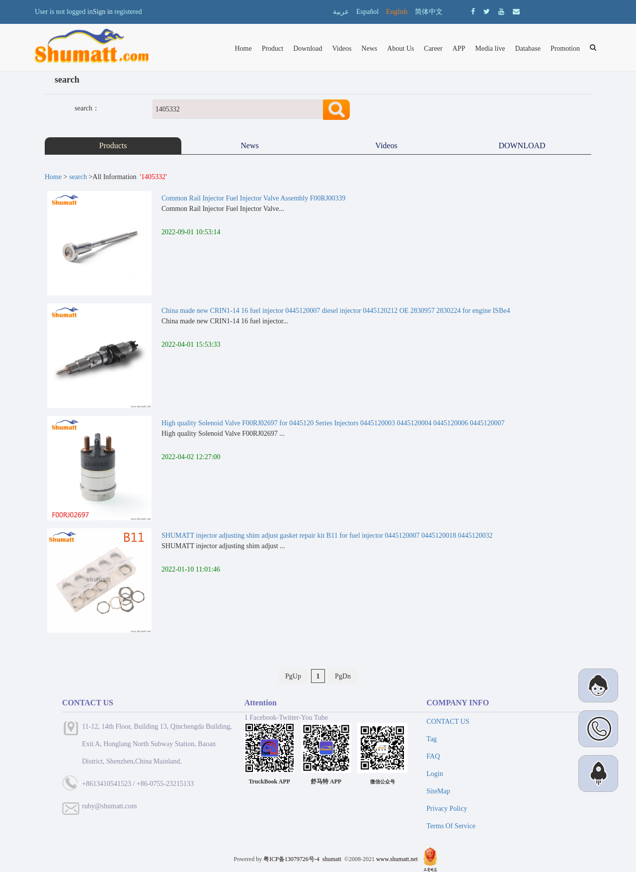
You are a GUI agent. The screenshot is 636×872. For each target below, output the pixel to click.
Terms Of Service (451, 826)
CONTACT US (447, 721)
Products (113, 145)
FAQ (433, 756)
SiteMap (438, 791)
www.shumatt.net (397, 859)
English (396, 11)
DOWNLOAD (522, 145)
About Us (400, 48)
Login (434, 773)
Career (433, 48)
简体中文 (429, 11)
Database (528, 48)
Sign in (103, 11)
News (369, 48)
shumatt (332, 859)
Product (273, 48)
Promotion (565, 48)
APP (459, 48)
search (78, 177)
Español (367, 11)
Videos (342, 48)
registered (128, 11)
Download (307, 48)
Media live (490, 48)
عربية (341, 11)
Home (243, 48)
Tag (431, 739)
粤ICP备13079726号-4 (291, 859)
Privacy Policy (446, 808)
